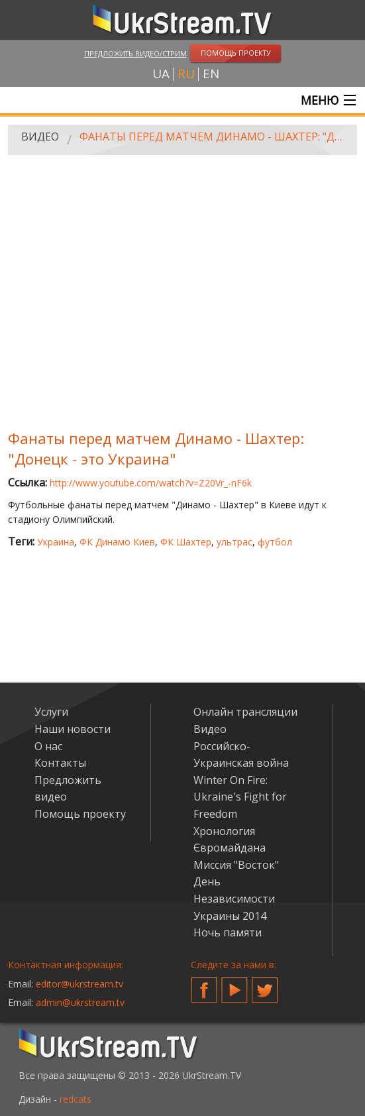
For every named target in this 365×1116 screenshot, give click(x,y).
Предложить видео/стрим (135, 53)
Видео (40, 136)
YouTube (234, 984)
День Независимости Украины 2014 (234, 898)
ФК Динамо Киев (117, 541)
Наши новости (72, 729)
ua (161, 74)
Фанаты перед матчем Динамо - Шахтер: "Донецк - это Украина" (213, 136)
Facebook (204, 984)
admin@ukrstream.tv (80, 1002)
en (211, 74)
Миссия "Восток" (236, 865)
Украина (55, 541)
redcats (75, 1099)
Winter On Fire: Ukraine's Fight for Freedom (240, 797)
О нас (48, 746)
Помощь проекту (80, 814)
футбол (275, 541)
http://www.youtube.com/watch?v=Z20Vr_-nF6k (151, 482)
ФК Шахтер (185, 541)
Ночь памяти (227, 932)
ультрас (234, 541)
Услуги (51, 711)
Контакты (60, 762)
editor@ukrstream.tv (79, 983)
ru (186, 74)
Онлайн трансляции (245, 711)
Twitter (265, 984)
